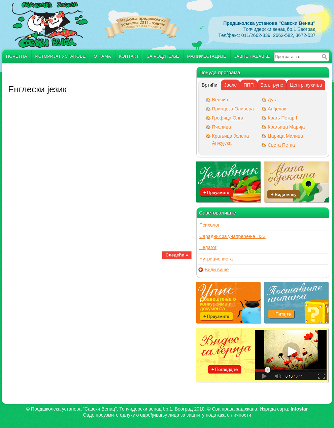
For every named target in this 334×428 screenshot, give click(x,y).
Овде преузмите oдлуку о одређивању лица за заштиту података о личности (167, 415)
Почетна (16, 56)
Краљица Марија (286, 127)
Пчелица (221, 127)
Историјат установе (60, 56)
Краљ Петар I (282, 118)
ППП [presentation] (248, 85)
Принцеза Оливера (233, 108)
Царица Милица (285, 136)
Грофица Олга (227, 118)
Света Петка (281, 145)
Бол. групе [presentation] (272, 85)
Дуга (272, 99)
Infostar (299, 409)
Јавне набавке (252, 56)
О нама (102, 56)
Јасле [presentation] (230, 85)
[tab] (209, 85)
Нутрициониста (216, 258)
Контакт (129, 56)
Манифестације (206, 56)
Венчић (220, 99)
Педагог (207, 247)
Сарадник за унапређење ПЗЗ (232, 236)
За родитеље (163, 56)
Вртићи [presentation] (210, 85)
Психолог (209, 225)
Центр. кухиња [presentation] (306, 85)
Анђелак (277, 108)
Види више (217, 269)
